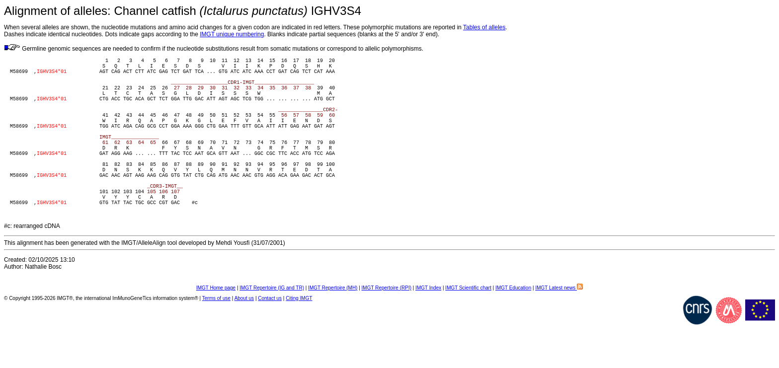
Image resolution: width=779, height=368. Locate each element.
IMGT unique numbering (232, 34)
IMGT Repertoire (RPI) (386, 331)
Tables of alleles (484, 27)
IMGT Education (513, 331)
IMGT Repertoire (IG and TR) (271, 331)
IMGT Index (428, 331)
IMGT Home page (215, 331)
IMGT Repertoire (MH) (332, 331)
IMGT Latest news (559, 331)
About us (244, 341)
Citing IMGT (299, 341)
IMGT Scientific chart (468, 331)
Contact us (270, 341)
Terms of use (216, 341)
